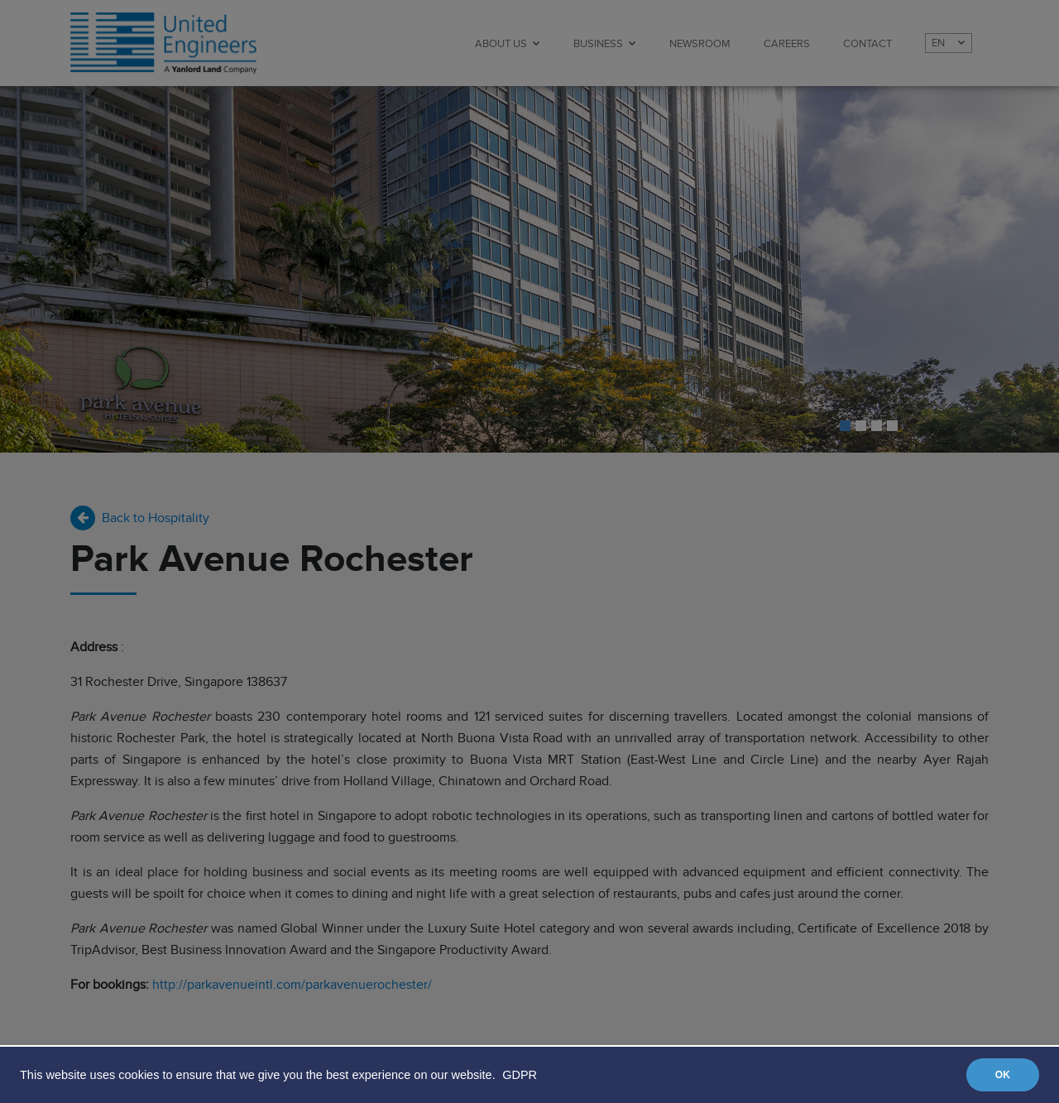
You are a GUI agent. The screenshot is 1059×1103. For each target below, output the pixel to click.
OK (1002, 1075)
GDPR (519, 1074)
